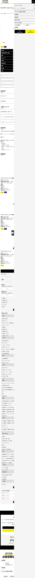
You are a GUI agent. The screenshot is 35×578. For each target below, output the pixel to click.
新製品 (3, 298)
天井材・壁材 (5, 376)
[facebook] (11, 557)
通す (3, 451)
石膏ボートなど (5, 333)
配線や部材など (5, 340)
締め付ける (4, 472)
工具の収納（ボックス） (7, 403)
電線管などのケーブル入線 (7, 454)
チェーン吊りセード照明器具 (8, 349)
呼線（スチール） (6, 347)
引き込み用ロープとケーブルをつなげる (10, 469)
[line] (13, 557)
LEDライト (4, 425)
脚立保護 (4, 396)
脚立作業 (4, 415)
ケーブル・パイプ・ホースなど (8, 383)
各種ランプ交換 (5, 351)
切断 (3, 315)
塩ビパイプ (4, 320)
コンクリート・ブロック (7, 371)
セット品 (4, 304)
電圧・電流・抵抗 (6, 438)
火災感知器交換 (5, 353)
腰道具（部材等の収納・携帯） (8, 409)
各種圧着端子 (5, 358)
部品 (3, 306)
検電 (3, 436)
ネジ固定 (4, 477)
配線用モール (5, 329)
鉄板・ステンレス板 (6, 369)
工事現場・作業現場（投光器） (8, 429)
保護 (3, 380)
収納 (3, 398)
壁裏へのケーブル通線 (7, 462)
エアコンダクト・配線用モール (8, 323)
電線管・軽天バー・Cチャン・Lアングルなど (11, 335)
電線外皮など (5, 331)
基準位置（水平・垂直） (7, 440)
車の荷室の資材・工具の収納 (8, 401)
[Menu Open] (33, 1)
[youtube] (4, 557)
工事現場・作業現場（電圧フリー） (9, 420)
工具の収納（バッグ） (7, 405)
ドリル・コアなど (6, 345)
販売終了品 (4, 300)
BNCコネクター (5, 362)
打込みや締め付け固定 (7, 474)
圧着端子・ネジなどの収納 (7, 407)
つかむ (3, 337)
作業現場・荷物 (5, 385)
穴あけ (3, 364)
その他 (3, 481)
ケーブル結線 (5, 467)
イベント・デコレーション (7, 431)
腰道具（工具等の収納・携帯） (8, 411)
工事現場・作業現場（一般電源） (9, 423)
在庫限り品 (4, 302)
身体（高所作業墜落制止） (7, 387)
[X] (6, 557)
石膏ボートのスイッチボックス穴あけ (10, 378)
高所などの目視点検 (6, 449)
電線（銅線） (5, 318)
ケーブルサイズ (5, 442)
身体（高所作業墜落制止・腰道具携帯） (10, 389)
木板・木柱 (4, 367)
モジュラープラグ (6, 360)
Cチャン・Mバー (5, 325)
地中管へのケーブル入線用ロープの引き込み (11, 456)
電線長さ (4, 447)
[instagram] (9, 557)
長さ (3, 445)
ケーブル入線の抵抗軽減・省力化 (9, 458)
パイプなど (4, 342)
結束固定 (4, 479)
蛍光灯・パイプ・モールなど (8, 413)
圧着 (3, 355)
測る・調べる (5, 433)
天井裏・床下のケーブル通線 (8, 460)
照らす (3, 418)
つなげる (4, 464)
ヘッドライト (5, 427)
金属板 (3, 327)
